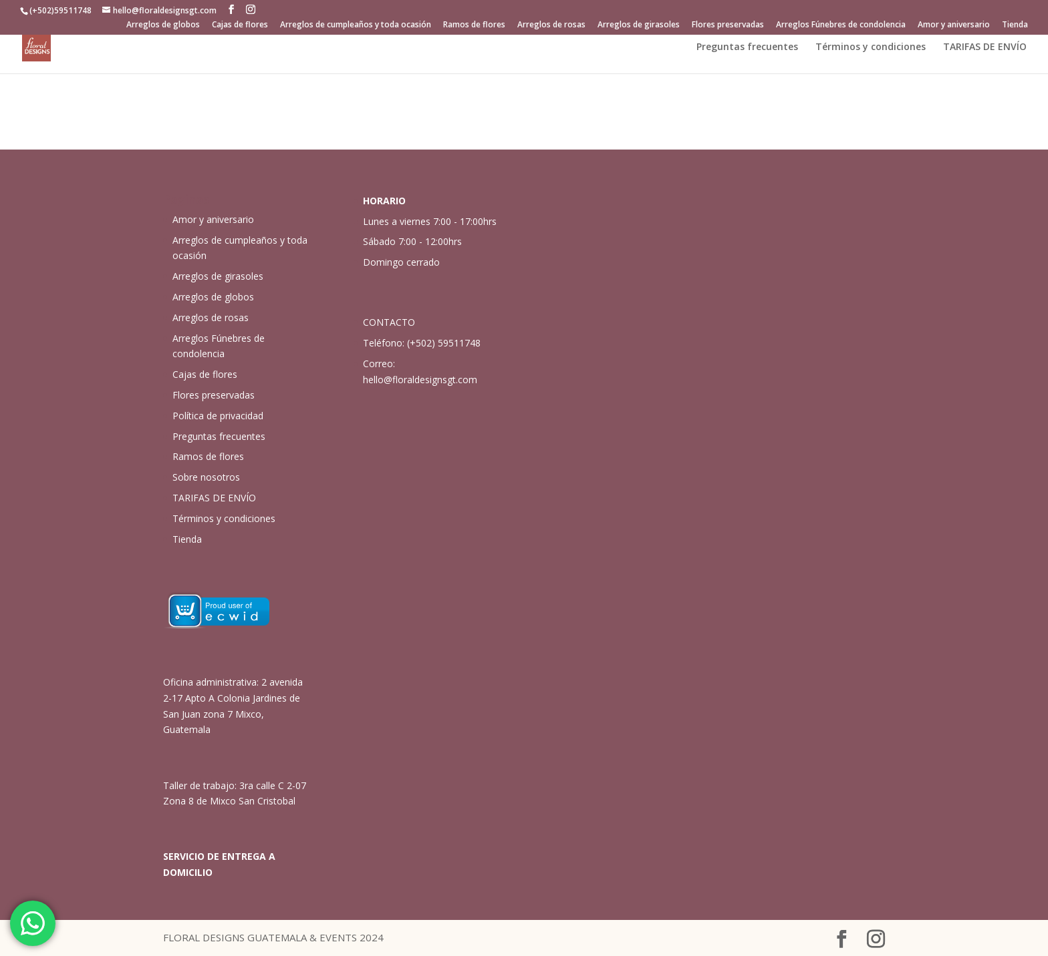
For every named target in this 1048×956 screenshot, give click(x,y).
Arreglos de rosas (551, 25)
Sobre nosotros (206, 477)
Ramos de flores (474, 25)
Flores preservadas (728, 25)
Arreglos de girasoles (639, 25)
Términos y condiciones (870, 47)
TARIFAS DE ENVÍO (985, 47)
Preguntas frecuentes (747, 47)
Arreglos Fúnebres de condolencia (841, 25)
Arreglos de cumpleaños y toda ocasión (355, 25)
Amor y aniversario (954, 25)
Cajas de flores (240, 25)
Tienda (1015, 25)
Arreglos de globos (163, 25)
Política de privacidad (217, 415)
